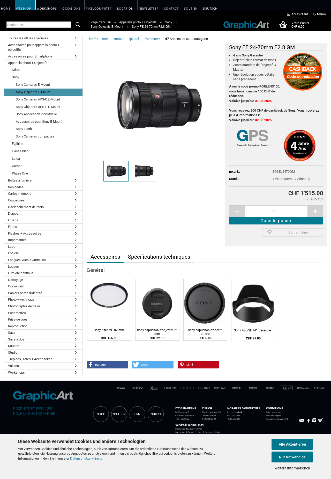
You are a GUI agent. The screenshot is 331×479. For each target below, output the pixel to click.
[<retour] (118, 39)
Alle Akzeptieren (292, 444)
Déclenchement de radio (26, 207)
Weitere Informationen (292, 468)
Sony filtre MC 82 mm (109, 330)
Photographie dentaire (24, 306)
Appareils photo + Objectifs (28, 63)
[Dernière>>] (152, 39)
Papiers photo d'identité (25, 293)
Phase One (20, 173)
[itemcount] (276, 211)
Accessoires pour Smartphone (30, 56)
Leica (16, 159)
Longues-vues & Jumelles (27, 260)
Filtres (12, 227)
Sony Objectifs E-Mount (33, 92)
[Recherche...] (78, 25)
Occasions (16, 286)
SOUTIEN (119, 414)
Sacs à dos (16, 339)
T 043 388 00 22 (209, 419)
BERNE (137, 414)
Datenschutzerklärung (86, 458)
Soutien (13, 346)
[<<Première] (98, 39)
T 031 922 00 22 (182, 419)
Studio (12, 352)
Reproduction (17, 326)
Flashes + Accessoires (24, 233)
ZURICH (155, 414)
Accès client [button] (297, 14)
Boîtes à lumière (20, 180)
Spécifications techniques (159, 257)
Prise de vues (18, 319)
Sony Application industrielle (36, 114)
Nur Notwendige (292, 457)
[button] (107, 364)
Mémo (319, 14)
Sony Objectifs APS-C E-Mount (38, 107)
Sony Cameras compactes (35, 136)
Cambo (17, 166)
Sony (15, 77)
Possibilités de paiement (277, 419)
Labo (11, 247)
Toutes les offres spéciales (28, 38)
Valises (13, 366)
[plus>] (134, 39)
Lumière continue (20, 273)
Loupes (13, 266)
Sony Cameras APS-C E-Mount (38, 99)
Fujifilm (17, 144)
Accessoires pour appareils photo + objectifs (33, 47)
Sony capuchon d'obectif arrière (205, 332)
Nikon (16, 70)
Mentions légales (273, 415)
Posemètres (17, 313)
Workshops (16, 372)
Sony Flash (24, 129)
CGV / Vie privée (273, 412)
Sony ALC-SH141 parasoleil (253, 330)
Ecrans (13, 220)
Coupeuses (16, 200)
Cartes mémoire (19, 193)
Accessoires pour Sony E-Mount (39, 122)
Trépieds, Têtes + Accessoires (30, 359)
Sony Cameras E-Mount (33, 84)
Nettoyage (15, 280)
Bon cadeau (16, 187)
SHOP (101, 414)
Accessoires (105, 257)
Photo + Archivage (21, 299)
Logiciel (13, 253)
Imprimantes (17, 240)
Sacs (12, 333)
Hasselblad (20, 151)
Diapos (13, 213)
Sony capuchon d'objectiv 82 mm (157, 332)
